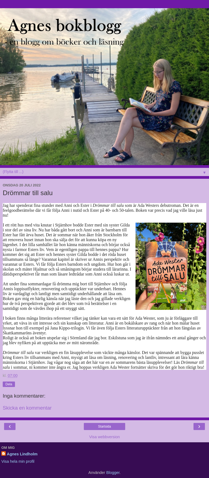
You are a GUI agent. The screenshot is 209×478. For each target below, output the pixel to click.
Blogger (112, 472)
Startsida (104, 426)
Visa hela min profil (17, 461)
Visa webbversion (104, 437)
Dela (8, 384)
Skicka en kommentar (27, 408)
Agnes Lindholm (22, 454)
